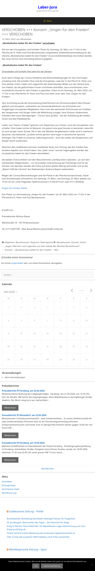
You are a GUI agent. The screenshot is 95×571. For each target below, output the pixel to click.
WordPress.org (9, 492)
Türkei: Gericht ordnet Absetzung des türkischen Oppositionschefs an (41, 533)
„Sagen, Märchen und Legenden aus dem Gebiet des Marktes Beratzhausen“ (42, 246)
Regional (34, 242)
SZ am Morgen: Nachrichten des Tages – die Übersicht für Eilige (38, 522)
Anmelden (7, 481)
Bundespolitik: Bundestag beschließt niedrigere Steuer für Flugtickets (41, 518)
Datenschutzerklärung (51, 566)
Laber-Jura (47, 7)
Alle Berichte (47, 468)
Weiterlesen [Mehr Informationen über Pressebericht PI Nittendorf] (10, 435)
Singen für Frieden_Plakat (14, 188)
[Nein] (92, 564)
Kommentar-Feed (10, 489)
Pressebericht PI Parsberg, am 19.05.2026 (23, 442)
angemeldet (17, 263)
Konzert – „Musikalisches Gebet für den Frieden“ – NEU (32, 249)
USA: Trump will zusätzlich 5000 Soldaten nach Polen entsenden (38, 536)
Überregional (46, 242)
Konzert (75, 242)
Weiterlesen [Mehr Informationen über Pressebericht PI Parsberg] (10, 407)
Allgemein (10, 242)
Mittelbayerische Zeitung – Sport (28, 549)
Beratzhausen (22, 242)
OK (36, 566)
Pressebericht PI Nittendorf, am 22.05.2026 (24, 415)
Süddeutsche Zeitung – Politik (26, 511)
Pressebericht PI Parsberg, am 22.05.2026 (23, 390)
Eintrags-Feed (8, 485)
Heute (81, 290)
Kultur (83, 242)
